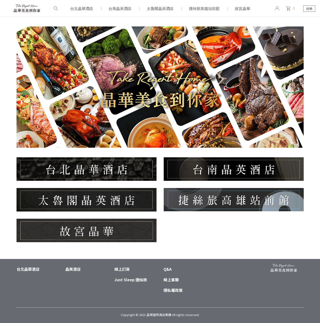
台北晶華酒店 (28, 269)
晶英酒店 (73, 269)
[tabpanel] (160, 98)
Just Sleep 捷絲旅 (130, 279)
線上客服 (171, 279)
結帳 (309, 8)
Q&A (167, 269)
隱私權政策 (173, 290)
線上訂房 (122, 269)
